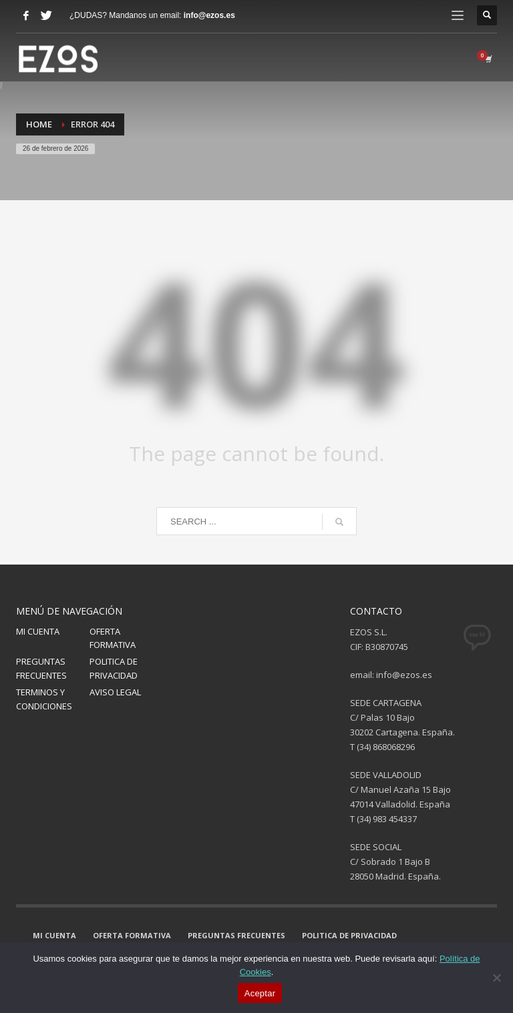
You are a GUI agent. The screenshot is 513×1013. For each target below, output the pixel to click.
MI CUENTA (37, 631)
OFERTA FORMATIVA (113, 638)
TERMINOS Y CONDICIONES (44, 699)
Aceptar (260, 993)
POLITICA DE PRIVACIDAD (114, 668)
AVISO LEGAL (115, 692)
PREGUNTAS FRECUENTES (41, 668)
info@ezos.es (209, 15)
